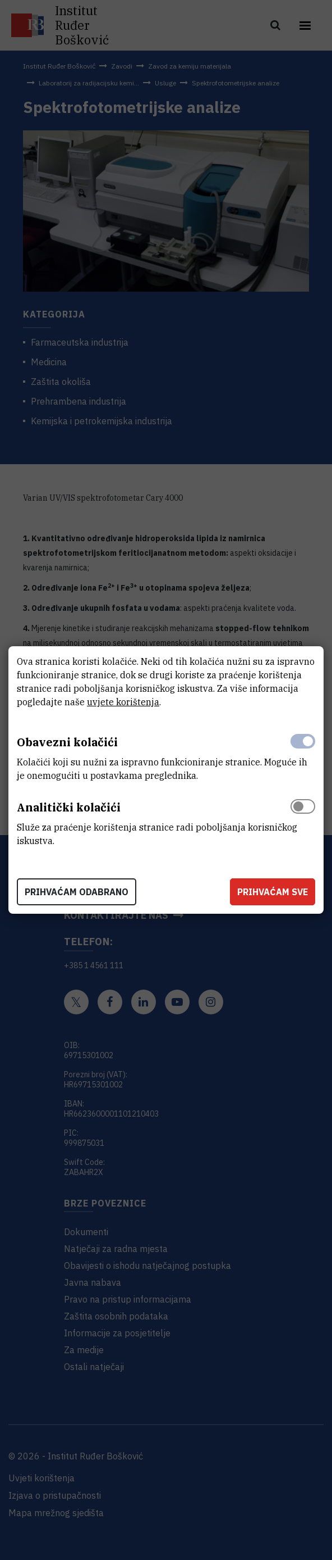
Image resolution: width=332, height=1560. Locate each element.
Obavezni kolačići (67, 742)
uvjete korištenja (123, 702)
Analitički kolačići (69, 807)
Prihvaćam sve (272, 891)
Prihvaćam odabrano (76, 891)
